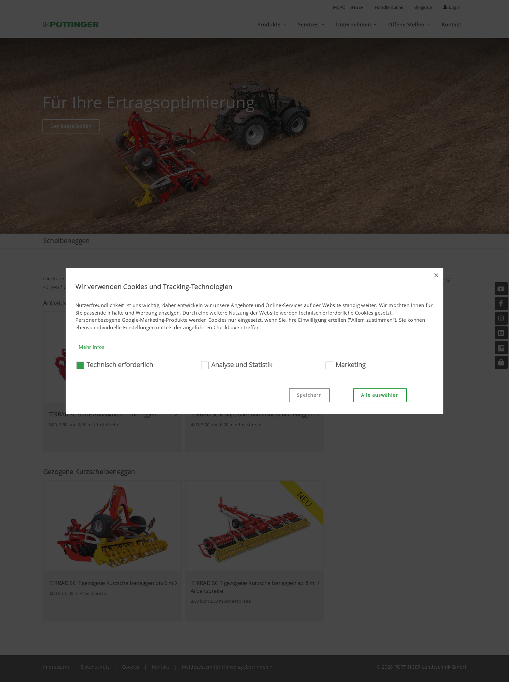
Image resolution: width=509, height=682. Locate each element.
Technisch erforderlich (120, 364)
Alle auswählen (380, 395)
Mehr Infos (91, 347)
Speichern (309, 395)
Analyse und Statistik (241, 364)
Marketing (350, 364)
